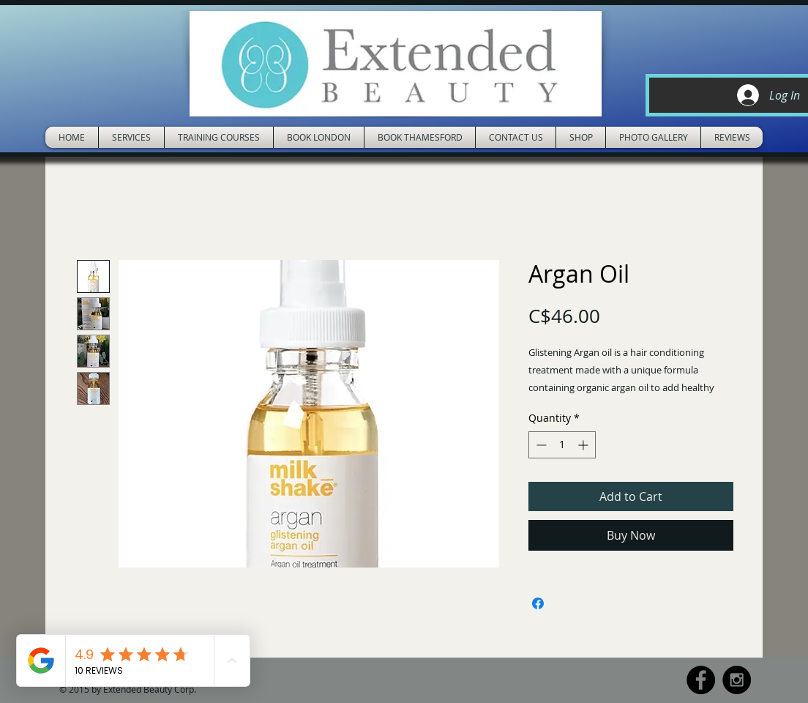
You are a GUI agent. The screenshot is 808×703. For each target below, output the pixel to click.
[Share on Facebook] (538, 603)
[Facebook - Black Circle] (701, 680)
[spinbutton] (562, 445)
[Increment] (584, 445)
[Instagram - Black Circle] (736, 680)
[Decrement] (540, 445)
